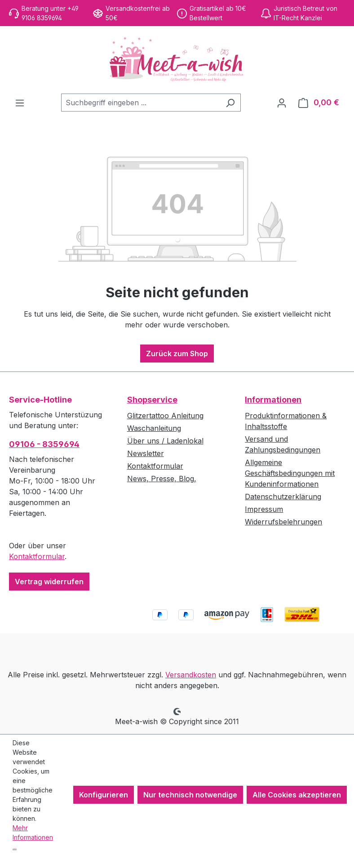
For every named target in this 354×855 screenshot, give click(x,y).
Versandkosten (190, 674)
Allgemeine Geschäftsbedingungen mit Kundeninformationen (290, 473)
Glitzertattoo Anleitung (165, 415)
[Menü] (20, 103)
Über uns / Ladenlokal (165, 440)
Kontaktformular (37, 556)
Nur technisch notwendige (190, 794)
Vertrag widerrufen (49, 581)
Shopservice (152, 399)
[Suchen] (230, 103)
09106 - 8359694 (44, 444)
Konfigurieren (103, 794)
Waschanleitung (154, 428)
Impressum (264, 509)
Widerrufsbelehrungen (283, 521)
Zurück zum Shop (177, 353)
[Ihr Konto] (281, 103)
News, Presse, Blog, (161, 478)
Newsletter (145, 453)
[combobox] (140, 103)
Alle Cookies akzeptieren (296, 794)
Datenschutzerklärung (283, 496)
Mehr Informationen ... (33, 837)
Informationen (273, 399)
